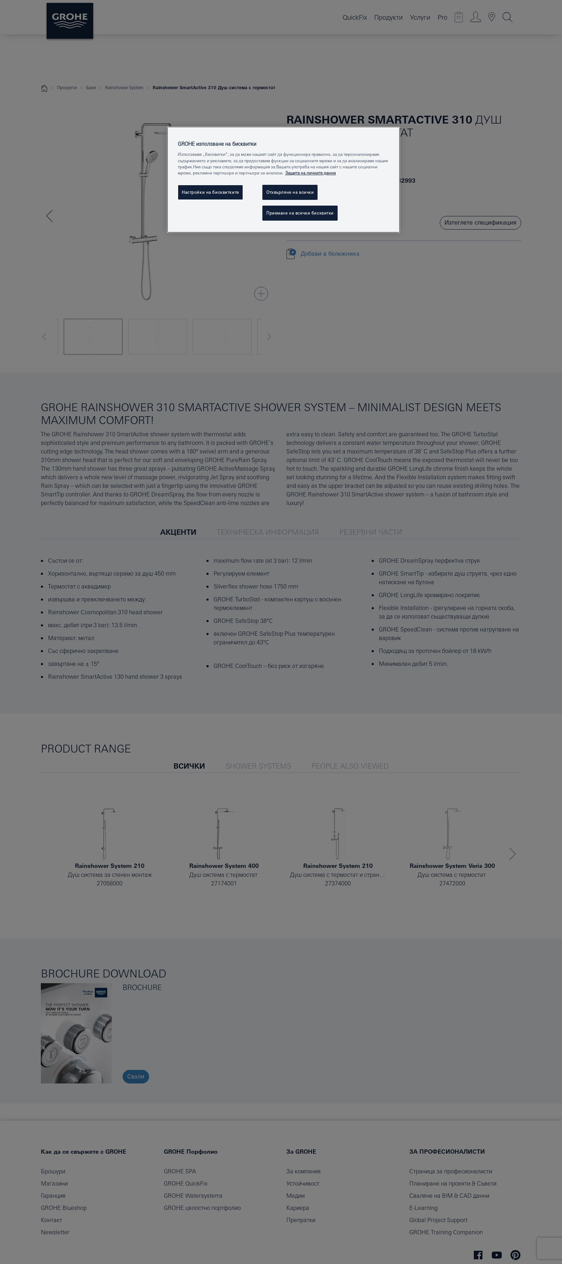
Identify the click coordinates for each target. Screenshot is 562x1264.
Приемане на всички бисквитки (300, 213)
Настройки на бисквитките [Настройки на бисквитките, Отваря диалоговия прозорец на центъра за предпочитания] (210, 192)
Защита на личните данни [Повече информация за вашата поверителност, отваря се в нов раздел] (310, 172)
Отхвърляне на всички (290, 192)
